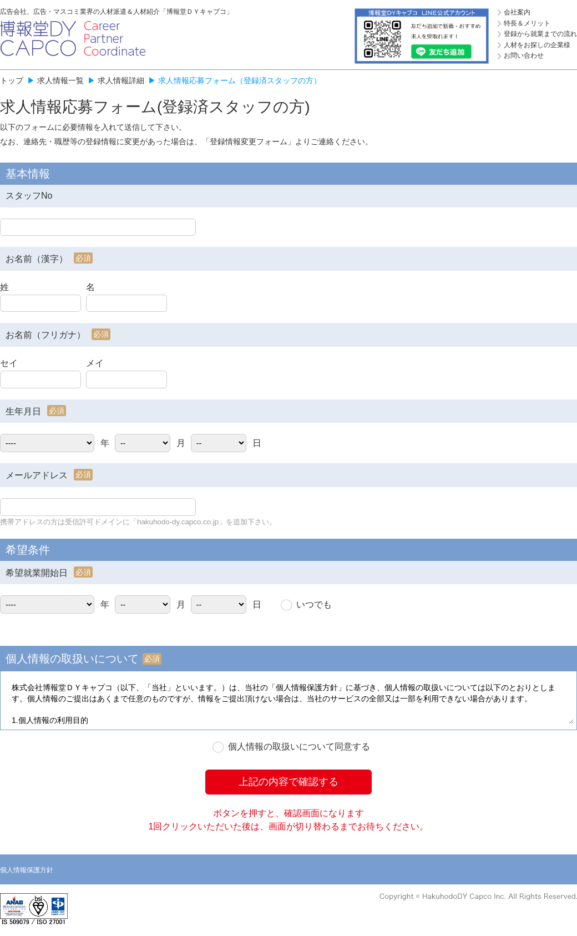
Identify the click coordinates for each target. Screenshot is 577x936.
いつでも (314, 604)
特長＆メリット (527, 23)
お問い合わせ (524, 55)
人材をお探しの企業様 (537, 45)
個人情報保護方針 (26, 870)
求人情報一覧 (60, 80)
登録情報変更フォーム (248, 141)
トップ (11, 80)
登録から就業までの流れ (540, 34)
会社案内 (517, 12)
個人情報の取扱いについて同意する (299, 746)
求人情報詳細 (121, 80)
